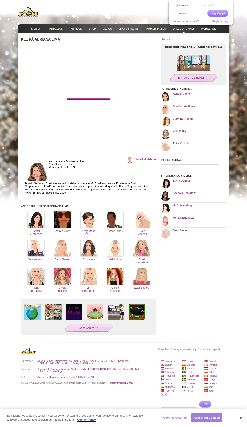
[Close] (241, 418)
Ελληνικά (191, 383)
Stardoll (28, 12)
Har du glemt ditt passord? (186, 21)
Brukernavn (181, 5)
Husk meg (182, 13)
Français (213, 365)
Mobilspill (66, 363)
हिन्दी (211, 387)
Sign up (41, 361)
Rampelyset (61, 361)
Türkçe (212, 379)
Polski (211, 372)
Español (191, 365)
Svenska (191, 379)
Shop (84, 361)
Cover (50, 361)
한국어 (168, 394)
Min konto (88, 363)
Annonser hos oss (60, 369)
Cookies (117, 369)
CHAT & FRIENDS (107, 361)
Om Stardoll (43, 369)
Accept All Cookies (207, 417)
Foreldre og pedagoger (56, 377)
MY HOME (74, 361)
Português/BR (193, 376)
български (170, 387)
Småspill (77, 363)
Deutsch (213, 361)
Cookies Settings (175, 417)
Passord (207, 5)
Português (170, 376)
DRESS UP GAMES (49, 363)
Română (213, 376)
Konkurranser (124, 361)
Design (92, 361)
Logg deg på (218, 13)
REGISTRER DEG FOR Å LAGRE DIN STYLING (193, 47)
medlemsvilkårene (122, 383)
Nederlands (170, 372)
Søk (205, 404)
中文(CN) (169, 390)
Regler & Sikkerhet (78, 377)
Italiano (190, 368)
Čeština (168, 383)
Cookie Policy (86, 419)
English (168, 365)
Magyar (212, 368)
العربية (190, 387)
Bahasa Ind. (171, 361)
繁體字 (212, 390)
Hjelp (39, 377)
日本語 (190, 390)
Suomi (168, 379)
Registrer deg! (220, 21)
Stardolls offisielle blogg (50, 371)
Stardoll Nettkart (131, 369)
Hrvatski (169, 368)
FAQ (91, 377)
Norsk (189, 372)
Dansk (190, 361)
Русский (213, 383)
